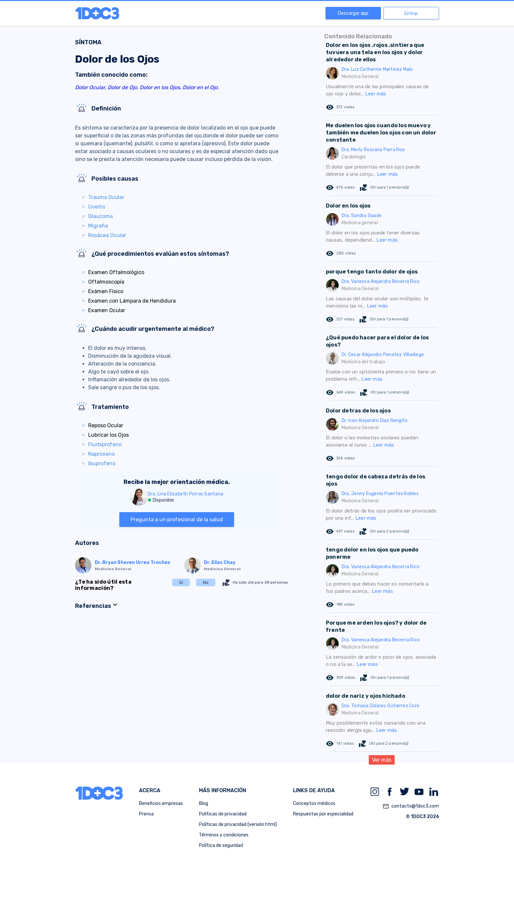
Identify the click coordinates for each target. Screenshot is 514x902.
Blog (203, 803)
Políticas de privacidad (223, 814)
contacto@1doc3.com (411, 806)
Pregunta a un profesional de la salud (176, 519)
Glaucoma (100, 216)
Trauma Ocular (106, 197)
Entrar (411, 13)
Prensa (146, 814)
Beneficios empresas (161, 803)
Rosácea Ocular (107, 235)
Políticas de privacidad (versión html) (238, 824)
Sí (181, 582)
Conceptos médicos (314, 803)
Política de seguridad (221, 845)
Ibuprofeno (101, 463)
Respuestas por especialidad (323, 814)
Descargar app (353, 13)
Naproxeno (101, 454)
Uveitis (96, 207)
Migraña (98, 226)
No (205, 582)
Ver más (381, 760)
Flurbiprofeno (105, 444)
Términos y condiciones (223, 835)
